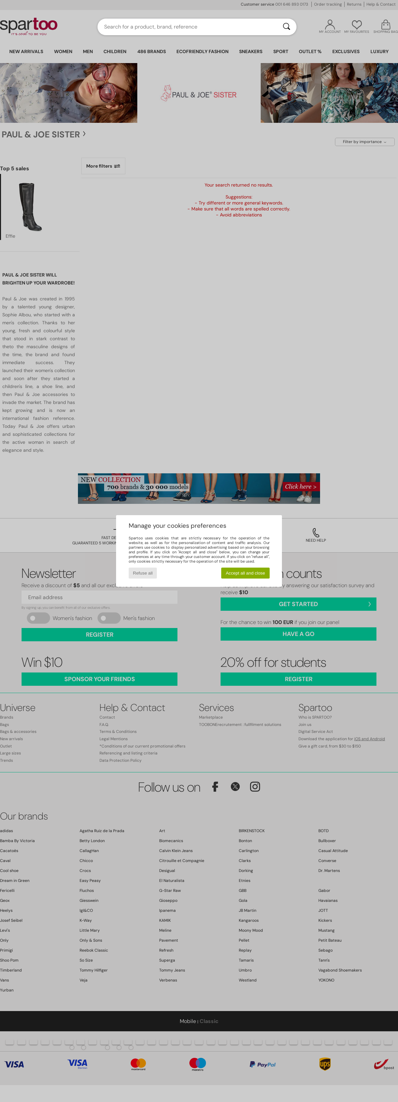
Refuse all (143, 573)
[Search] (286, 27)
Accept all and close (245, 573)
